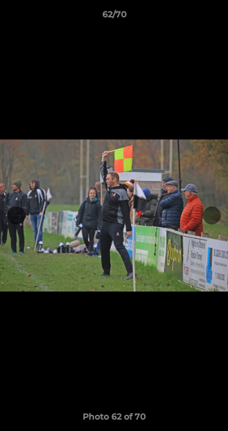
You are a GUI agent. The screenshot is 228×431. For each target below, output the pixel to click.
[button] (213, 17)
